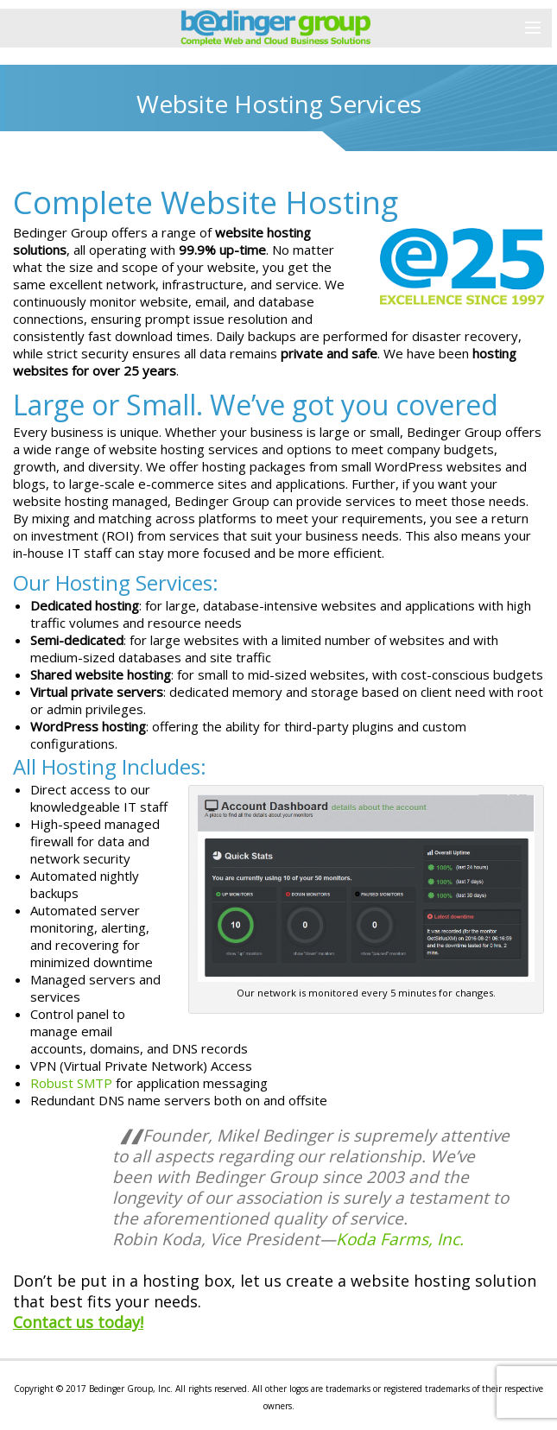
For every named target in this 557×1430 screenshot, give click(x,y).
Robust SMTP (71, 1082)
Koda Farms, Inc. (400, 1239)
